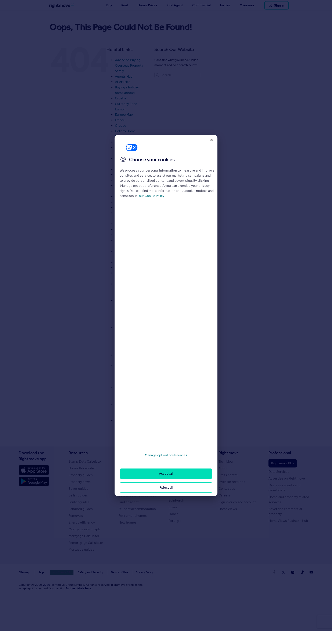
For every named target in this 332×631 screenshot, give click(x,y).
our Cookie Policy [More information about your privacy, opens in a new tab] (151, 196)
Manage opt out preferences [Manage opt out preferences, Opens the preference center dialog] (166, 455)
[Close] (211, 139)
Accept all (166, 474)
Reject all (166, 487)
